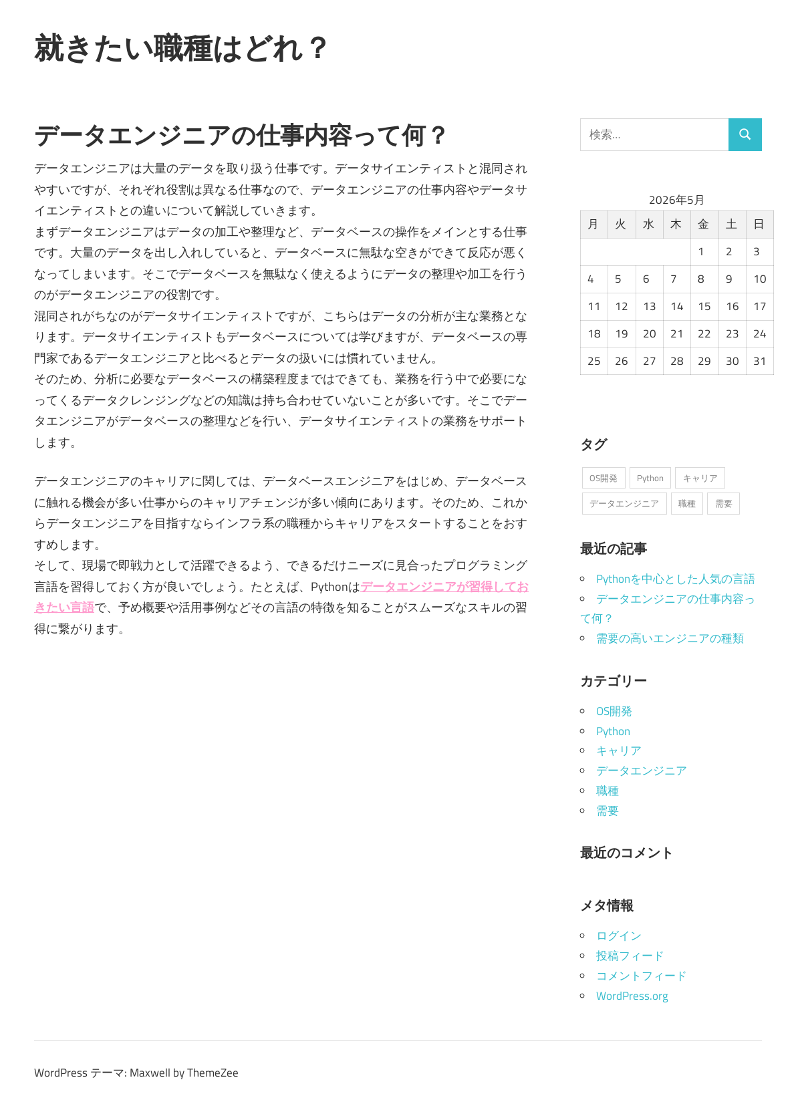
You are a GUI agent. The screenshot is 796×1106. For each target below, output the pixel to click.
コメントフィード (641, 975)
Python (613, 731)
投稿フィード (630, 955)
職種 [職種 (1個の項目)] (687, 503)
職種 (607, 790)
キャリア (619, 750)
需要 (607, 810)
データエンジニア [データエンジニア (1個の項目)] (624, 503)
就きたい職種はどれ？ (183, 47)
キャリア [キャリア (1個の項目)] (700, 478)
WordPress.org (632, 995)
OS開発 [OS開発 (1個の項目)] (603, 478)
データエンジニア (641, 770)
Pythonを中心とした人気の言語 (675, 578)
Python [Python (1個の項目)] (650, 478)
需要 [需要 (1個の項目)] (724, 503)
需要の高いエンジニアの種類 (670, 638)
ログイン (619, 935)
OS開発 (614, 711)
